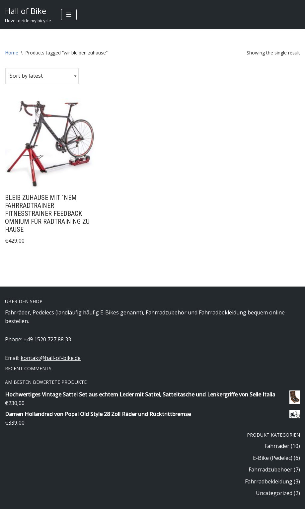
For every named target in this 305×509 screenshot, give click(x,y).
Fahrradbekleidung (268, 481)
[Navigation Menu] (69, 14)
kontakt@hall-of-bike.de (51, 358)
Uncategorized (274, 493)
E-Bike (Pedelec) (272, 458)
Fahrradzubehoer (270, 469)
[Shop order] (42, 76)
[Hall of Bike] (28, 15)
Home (11, 52)
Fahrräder (277, 446)
